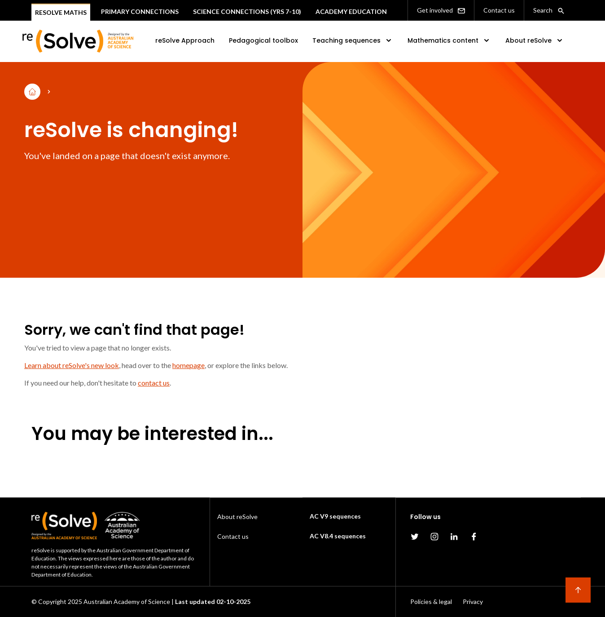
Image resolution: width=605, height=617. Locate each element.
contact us (154, 382)
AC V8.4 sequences (338, 536)
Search (549, 10)
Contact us (499, 10)
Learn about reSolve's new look (71, 365)
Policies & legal (431, 601)
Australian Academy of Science (126, 601)
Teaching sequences (352, 40)
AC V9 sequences (335, 516)
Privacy (473, 601)
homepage (188, 365)
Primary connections (140, 11)
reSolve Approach (185, 40)
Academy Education (351, 11)
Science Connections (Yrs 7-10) (247, 11)
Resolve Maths (61, 12)
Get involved (441, 10)
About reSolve (534, 40)
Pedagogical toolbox (263, 40)
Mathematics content (449, 40)
